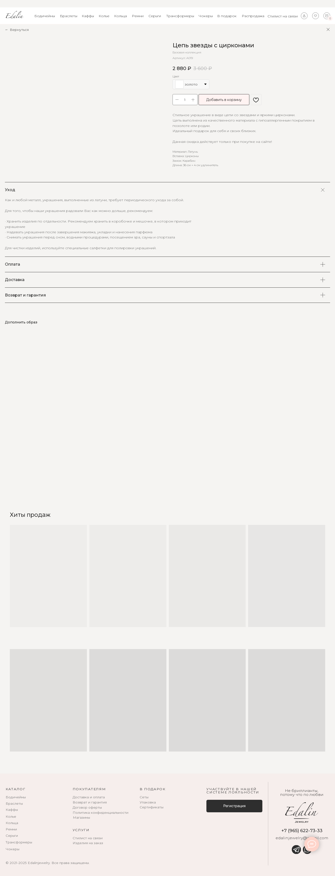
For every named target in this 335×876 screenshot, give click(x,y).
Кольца (120, 16)
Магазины (81, 817)
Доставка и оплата (89, 797)
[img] (296, 849)
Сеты (144, 797)
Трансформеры (180, 16)
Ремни (138, 16)
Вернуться (19, 29)
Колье (104, 16)
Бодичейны (44, 16)
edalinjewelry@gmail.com (302, 838)
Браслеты (68, 16)
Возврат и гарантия (90, 802)
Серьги (154, 16)
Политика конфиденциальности (100, 812)
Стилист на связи (283, 16)
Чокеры (206, 16)
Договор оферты (87, 807)
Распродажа (253, 16)
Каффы (88, 16)
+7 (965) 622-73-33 (301, 830)
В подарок (227, 16)
